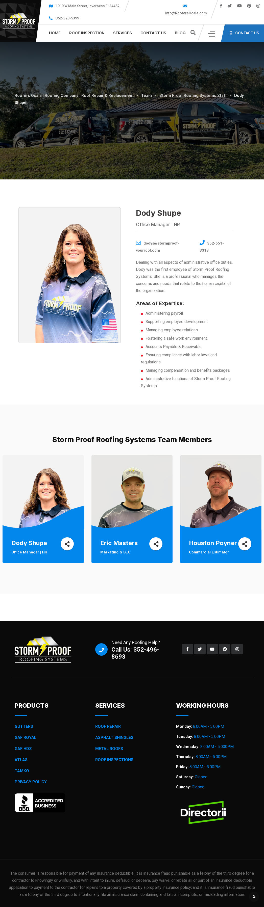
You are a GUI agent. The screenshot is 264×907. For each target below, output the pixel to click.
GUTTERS (24, 726)
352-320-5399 (67, 18)
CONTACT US (153, 33)
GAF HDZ (23, 748)
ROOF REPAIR (108, 726)
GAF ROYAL (25, 737)
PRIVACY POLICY (31, 782)
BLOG (180, 33)
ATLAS (21, 759)
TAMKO (22, 770)
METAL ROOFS (109, 748)
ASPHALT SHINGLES (114, 737)
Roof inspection (87, 33)
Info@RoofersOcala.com (185, 13)
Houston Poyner (214, 543)
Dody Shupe (30, 543)
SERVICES (122, 33)
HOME (55, 33)
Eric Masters (120, 543)
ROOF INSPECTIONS (114, 759)
